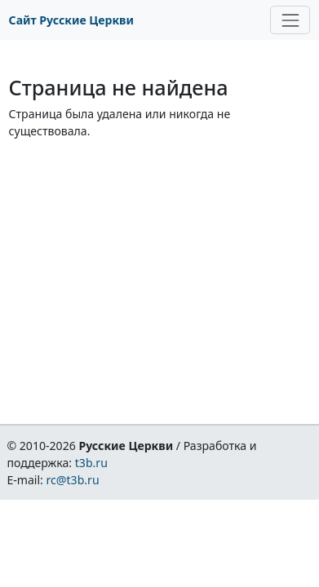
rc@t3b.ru (73, 480)
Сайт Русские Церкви (71, 20)
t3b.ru (91, 462)
